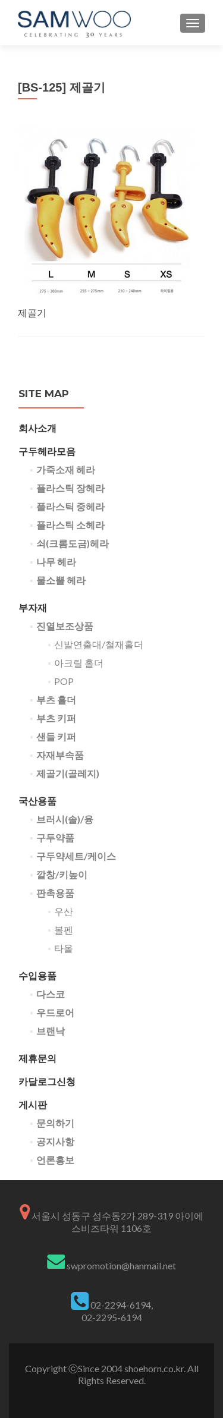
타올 (63, 948)
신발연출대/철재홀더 (98, 644)
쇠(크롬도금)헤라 (72, 543)
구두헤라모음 (47, 451)
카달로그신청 (47, 1081)
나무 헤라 (56, 561)
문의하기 (55, 1122)
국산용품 (37, 800)
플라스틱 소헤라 (70, 524)
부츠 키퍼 (56, 718)
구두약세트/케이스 (76, 856)
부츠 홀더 (56, 699)
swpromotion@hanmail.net (121, 1265)
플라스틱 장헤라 (70, 487)
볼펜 (63, 929)
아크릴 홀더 (78, 662)
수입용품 (37, 975)
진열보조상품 (64, 625)
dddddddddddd (112, 1392)
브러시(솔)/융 (64, 819)
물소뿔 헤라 (61, 580)
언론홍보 (55, 1159)
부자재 (32, 607)
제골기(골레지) (67, 773)
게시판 (32, 1104)
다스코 (50, 993)
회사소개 (37, 427)
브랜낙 (50, 1030)
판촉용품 (55, 892)
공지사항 (55, 1141)
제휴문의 (37, 1058)
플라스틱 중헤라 (70, 506)
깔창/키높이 (61, 874)
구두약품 (55, 837)
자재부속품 (60, 754)
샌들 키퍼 (56, 736)
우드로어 (55, 1012)
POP (64, 681)
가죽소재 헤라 (65, 469)
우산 (63, 911)
